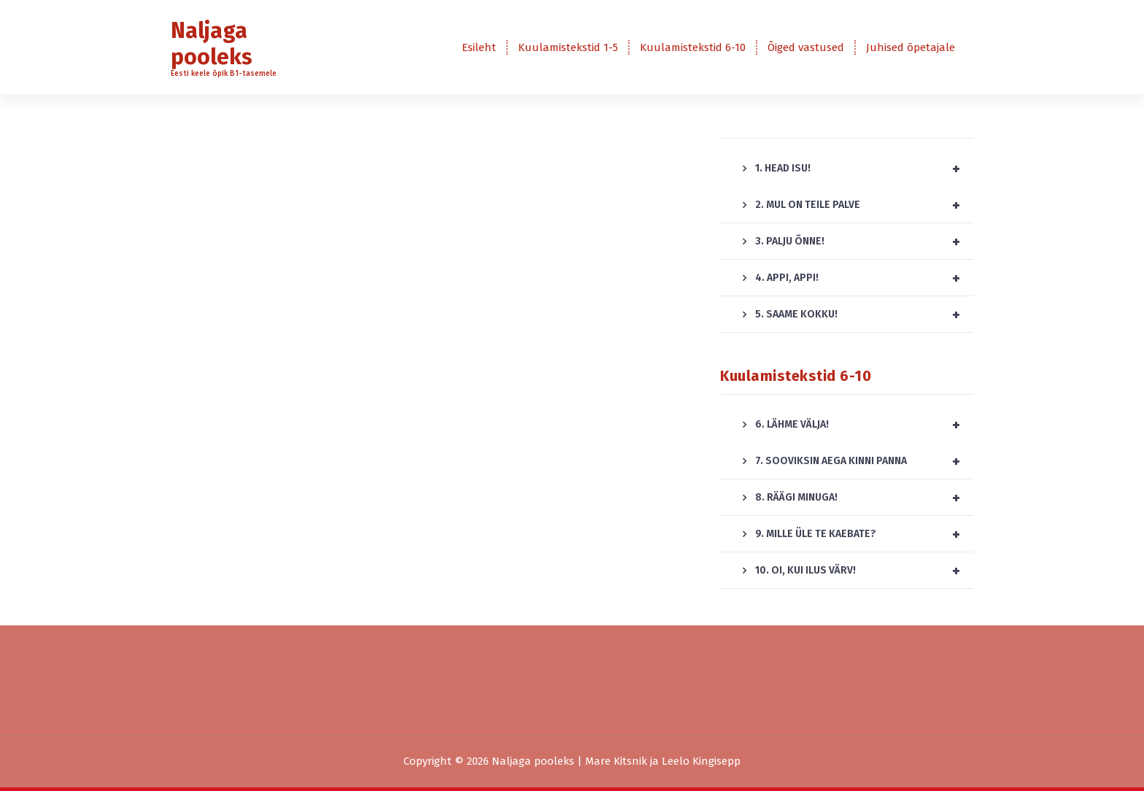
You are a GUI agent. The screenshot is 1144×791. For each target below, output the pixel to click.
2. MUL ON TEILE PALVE (864, 205)
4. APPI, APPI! (864, 278)
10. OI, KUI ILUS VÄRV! (864, 570)
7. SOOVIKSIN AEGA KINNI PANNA (864, 461)
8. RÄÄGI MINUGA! (864, 497)
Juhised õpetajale (910, 47)
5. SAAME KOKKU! (864, 314)
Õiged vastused (806, 47)
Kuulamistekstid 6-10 (693, 47)
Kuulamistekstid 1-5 (568, 47)
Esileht (479, 47)
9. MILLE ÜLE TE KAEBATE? (864, 534)
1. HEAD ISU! (864, 168)
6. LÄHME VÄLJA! (864, 424)
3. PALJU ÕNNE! (864, 241)
